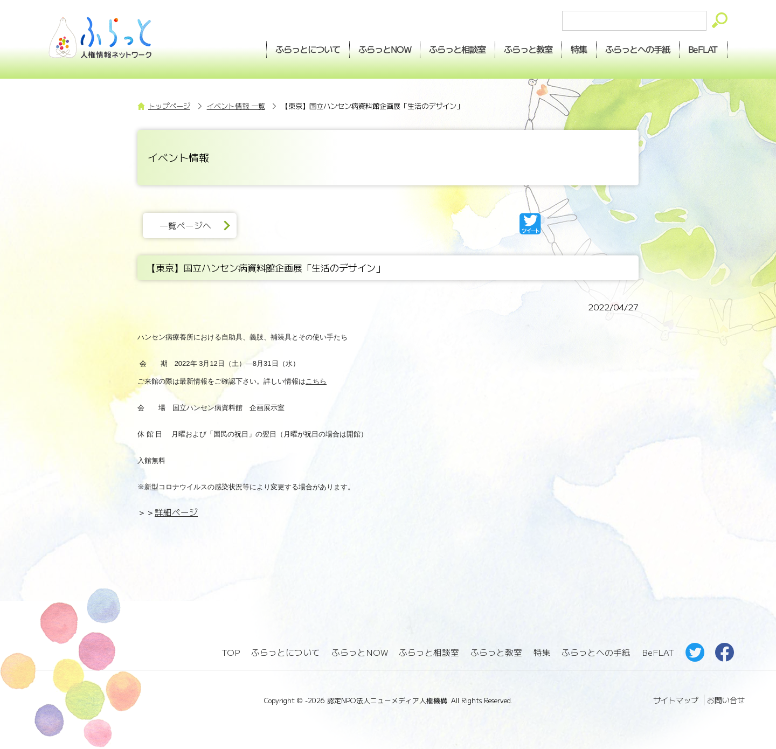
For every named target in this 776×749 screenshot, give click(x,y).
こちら (316, 381)
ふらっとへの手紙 (596, 652)
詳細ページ (176, 512)
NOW (384, 49)
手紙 (638, 49)
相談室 (457, 49)
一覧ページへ (185, 225)
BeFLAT (703, 49)
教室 (528, 49)
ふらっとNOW (359, 652)
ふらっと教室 (496, 652)
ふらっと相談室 (429, 652)
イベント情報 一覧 (236, 106)
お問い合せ (726, 700)
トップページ (169, 106)
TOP (230, 652)
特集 (579, 49)
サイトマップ (675, 700)
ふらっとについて (307, 49)
